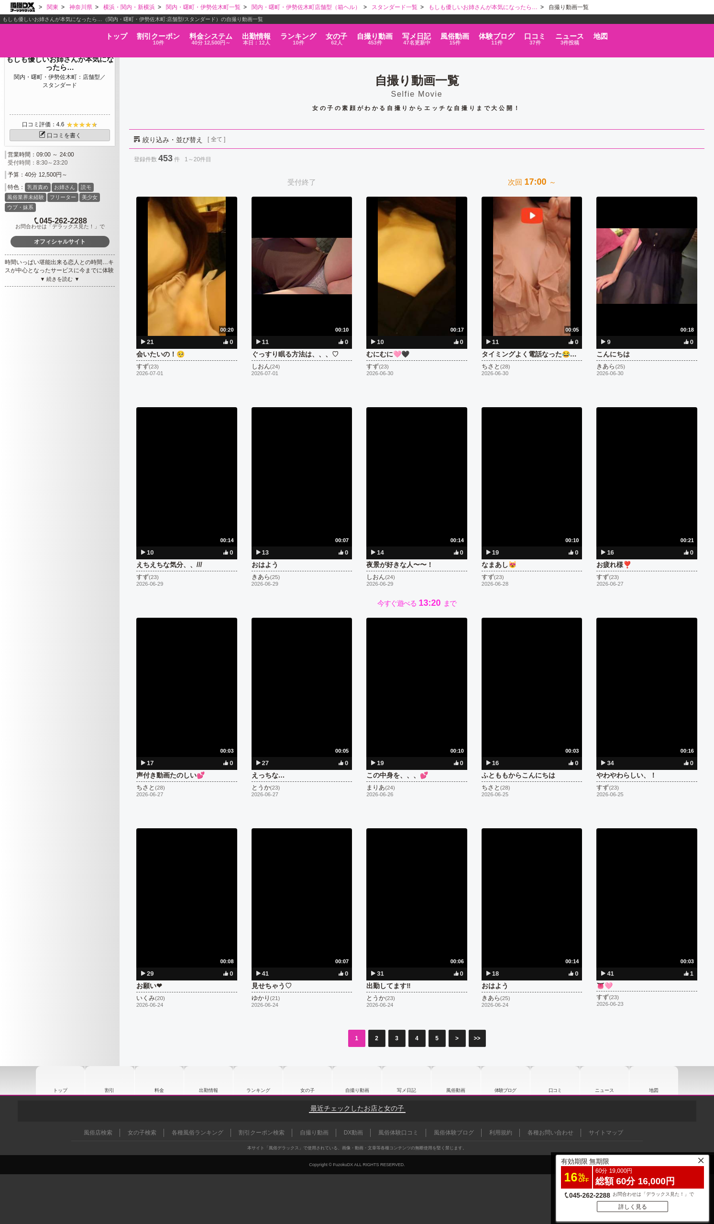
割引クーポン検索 (262, 1132)
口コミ (587, 34)
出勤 (215, 34)
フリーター (63, 197)
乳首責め (37, 187)
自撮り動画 (357, 1080)
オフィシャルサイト (60, 241)
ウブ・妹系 (20, 207)
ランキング (270, 34)
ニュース (635, 34)
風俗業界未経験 (25, 197)
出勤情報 (208, 1080)
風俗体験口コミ (398, 1132)
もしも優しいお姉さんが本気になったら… (60, 63)
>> (476, 1038)
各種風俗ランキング (197, 1132)
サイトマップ (606, 1132)
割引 (91, 34)
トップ (37, 31)
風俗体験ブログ (454, 1132)
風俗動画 (480, 34)
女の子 (321, 34)
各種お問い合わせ (550, 1132)
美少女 (90, 197)
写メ (429, 34)
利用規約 (500, 1132)
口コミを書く (59, 135)
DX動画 (353, 1132)
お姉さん (64, 187)
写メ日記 (406, 1080)
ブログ (535, 34)
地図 (680, 31)
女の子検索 (142, 1132)
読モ (86, 187)
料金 (156, 34)
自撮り (373, 34)
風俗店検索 (98, 1132)
